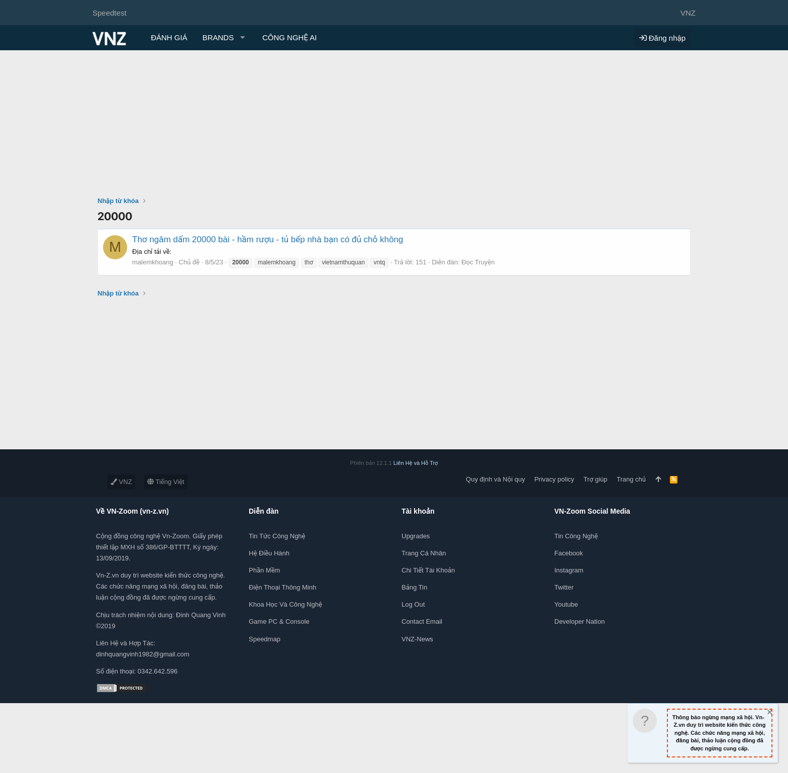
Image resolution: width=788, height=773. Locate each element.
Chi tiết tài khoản (428, 570)
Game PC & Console (279, 621)
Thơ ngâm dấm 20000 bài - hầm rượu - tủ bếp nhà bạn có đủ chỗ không (267, 239)
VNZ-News (417, 639)
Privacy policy (554, 479)
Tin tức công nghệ (277, 536)
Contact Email (422, 621)
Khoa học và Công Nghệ (285, 604)
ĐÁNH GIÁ (169, 37)
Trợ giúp (595, 479)
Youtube (566, 604)
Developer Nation (579, 621)
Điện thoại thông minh (282, 587)
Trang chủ (631, 479)
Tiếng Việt (165, 482)
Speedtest (109, 13)
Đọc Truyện (478, 262)
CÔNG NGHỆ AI (289, 37)
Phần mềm (264, 570)
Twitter (563, 587)
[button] (225, 37)
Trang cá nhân (424, 553)
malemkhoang (152, 262)
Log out (413, 604)
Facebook (568, 553)
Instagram (568, 570)
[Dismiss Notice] (769, 713)
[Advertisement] (394, 125)
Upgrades (416, 536)
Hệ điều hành (269, 553)
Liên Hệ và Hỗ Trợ (415, 463)
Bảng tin (414, 587)
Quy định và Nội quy (495, 479)
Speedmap (264, 639)
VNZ (121, 482)
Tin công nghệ (576, 536)
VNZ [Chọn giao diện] (688, 13)
